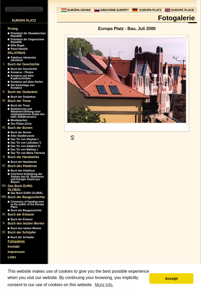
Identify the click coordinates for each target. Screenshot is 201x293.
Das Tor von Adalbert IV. (26, 146)
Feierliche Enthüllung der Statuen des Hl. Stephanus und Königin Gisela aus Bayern (27, 178)
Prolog (13, 29)
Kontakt (14, 246)
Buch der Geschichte (23, 64)
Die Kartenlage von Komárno (23, 86)
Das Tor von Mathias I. (24, 149)
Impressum (16, 252)
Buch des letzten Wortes (26, 223)
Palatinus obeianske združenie (23, 59)
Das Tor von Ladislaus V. (26, 142)
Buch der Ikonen (20, 128)
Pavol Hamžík (19, 48)
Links (12, 257)
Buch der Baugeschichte (26, 197)
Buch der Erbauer (21, 214)
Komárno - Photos (22, 72)
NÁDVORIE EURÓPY (114, 10)
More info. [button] (104, 284)
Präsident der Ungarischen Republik (27, 40)
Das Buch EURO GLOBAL (20, 188)
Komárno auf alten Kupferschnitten (22, 77)
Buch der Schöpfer (22, 232)
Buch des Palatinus (22, 166)
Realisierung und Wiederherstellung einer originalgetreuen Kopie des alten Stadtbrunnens (28, 113)
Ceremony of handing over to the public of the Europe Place (27, 204)
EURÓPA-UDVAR (79, 10)
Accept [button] (171, 278)
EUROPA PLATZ (151, 10)
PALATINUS (16, 53)
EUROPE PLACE (182, 10)
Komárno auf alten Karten (27, 81)
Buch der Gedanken (22, 92)
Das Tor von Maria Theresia (28, 153)
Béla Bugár (18, 45)
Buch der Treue (19, 101)
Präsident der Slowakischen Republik (28, 34)
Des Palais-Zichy (21, 123)
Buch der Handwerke (23, 157)
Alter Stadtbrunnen (23, 135)
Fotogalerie (16, 241)
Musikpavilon (19, 120)
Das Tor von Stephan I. (25, 139)
